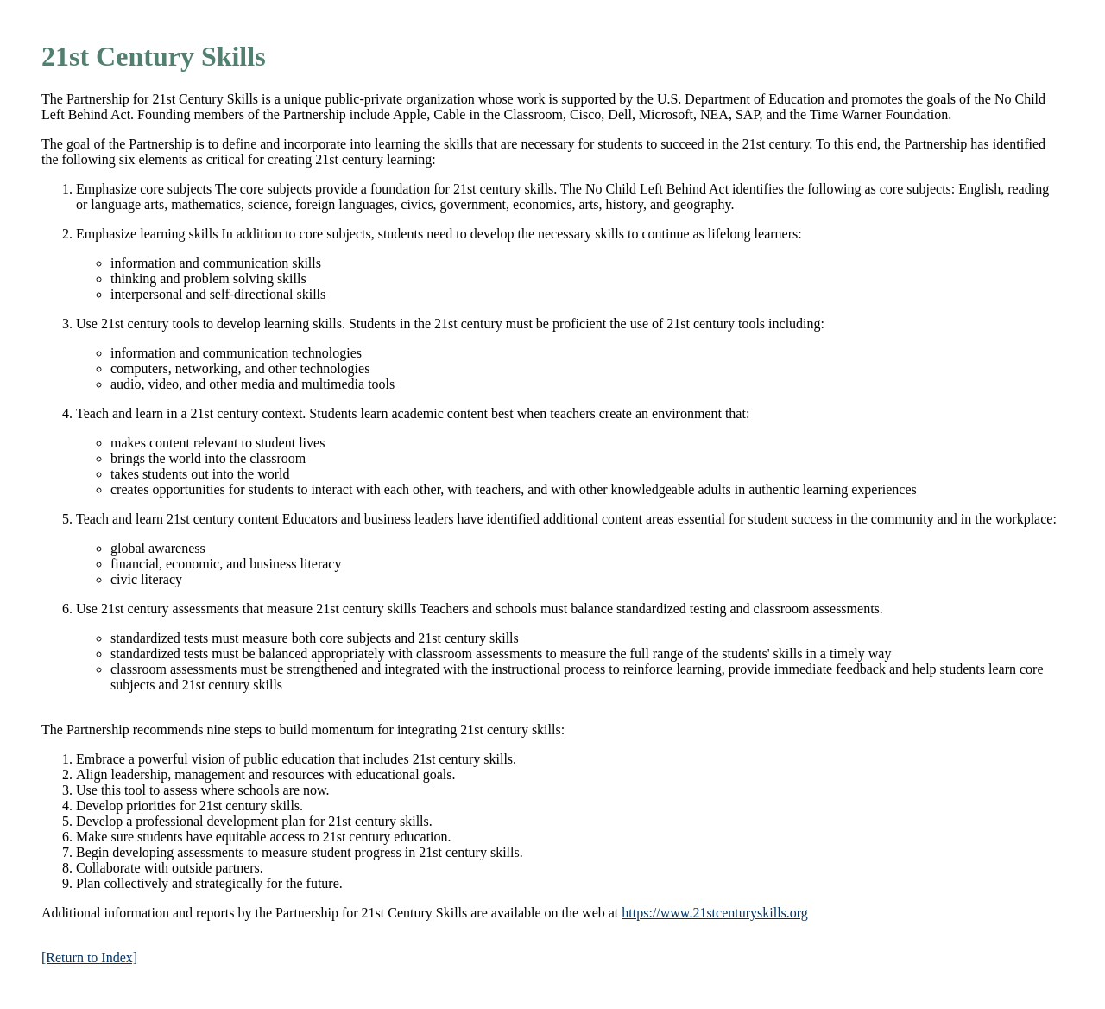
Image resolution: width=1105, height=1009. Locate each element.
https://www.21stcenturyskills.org (715, 912)
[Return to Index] (89, 957)
